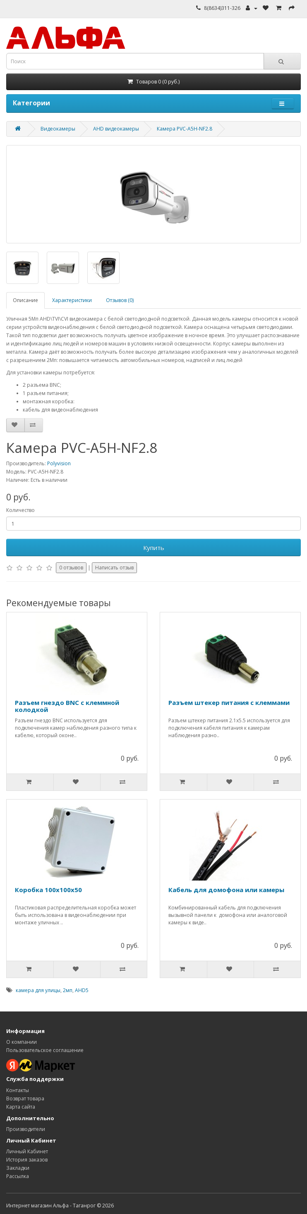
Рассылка (17, 1176)
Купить (153, 547)
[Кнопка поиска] (282, 61)
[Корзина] (153, 82)
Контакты (17, 1090)
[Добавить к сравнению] (33, 425)
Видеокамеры (58, 128)
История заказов (27, 1159)
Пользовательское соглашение (45, 1050)
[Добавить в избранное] (15, 425)
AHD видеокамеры (116, 128)
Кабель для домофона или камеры (226, 890)
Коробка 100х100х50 (48, 890)
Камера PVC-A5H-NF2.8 (184, 128)
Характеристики (72, 300)
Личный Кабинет (27, 1151)
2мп (67, 990)
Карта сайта (20, 1106)
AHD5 (82, 990)
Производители (25, 1129)
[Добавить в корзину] (30, 782)
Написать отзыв (114, 567)
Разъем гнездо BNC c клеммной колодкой (67, 706)
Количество (20, 510)
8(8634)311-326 (222, 8)
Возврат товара (25, 1098)
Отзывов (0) (120, 300)
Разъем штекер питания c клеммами (229, 702)
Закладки (17, 1167)
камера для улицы (38, 990)
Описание (25, 300)
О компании (21, 1041)
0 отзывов (71, 567)
